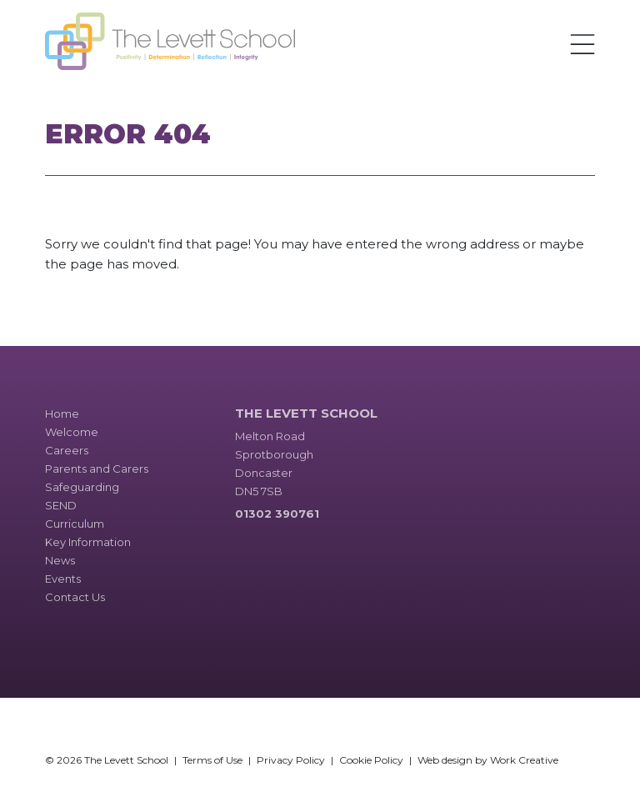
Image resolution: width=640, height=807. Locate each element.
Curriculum (74, 523)
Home (62, 413)
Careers (66, 450)
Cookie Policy (371, 760)
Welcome (71, 432)
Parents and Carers (96, 468)
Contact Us (75, 597)
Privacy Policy (291, 760)
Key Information (88, 542)
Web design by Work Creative (488, 760)
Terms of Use (212, 760)
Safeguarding (82, 487)
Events (63, 578)
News (60, 560)
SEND (61, 505)
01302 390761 (277, 513)
